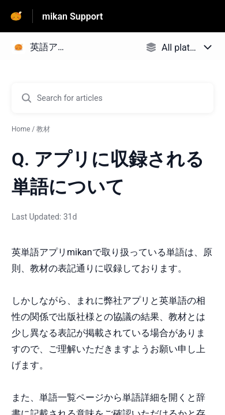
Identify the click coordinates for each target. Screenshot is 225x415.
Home (21, 129)
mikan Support (72, 16)
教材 (43, 129)
